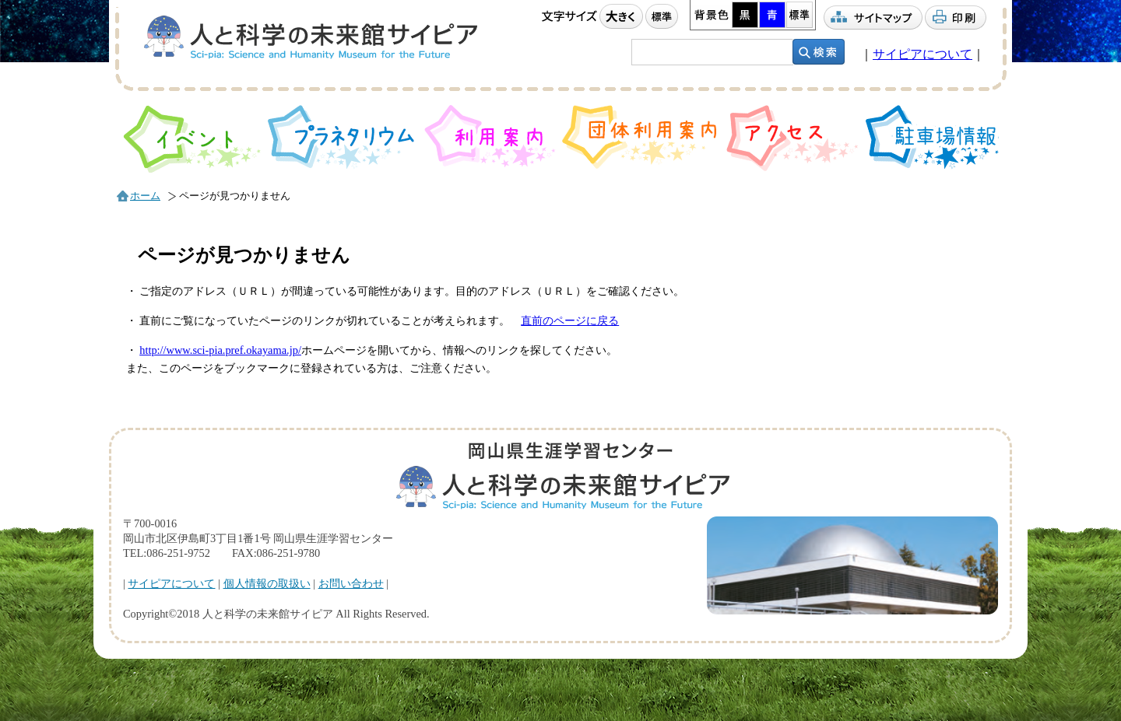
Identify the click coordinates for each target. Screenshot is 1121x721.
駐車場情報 (933, 137)
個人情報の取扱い (267, 583)
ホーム (145, 196)
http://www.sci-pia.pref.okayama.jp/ (220, 350)
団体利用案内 (641, 137)
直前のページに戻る (570, 320)
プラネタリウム (342, 137)
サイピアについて (922, 54)
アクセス (792, 138)
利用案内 (490, 136)
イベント (192, 139)
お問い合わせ (351, 583)
